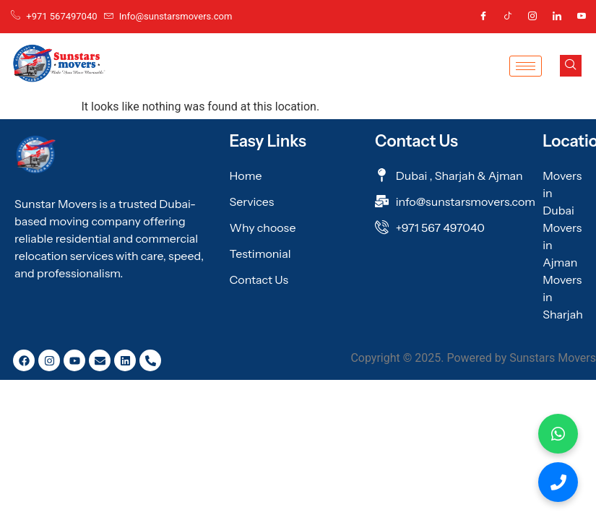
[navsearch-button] (571, 66)
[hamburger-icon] (525, 66)
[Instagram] (532, 16)
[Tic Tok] (508, 16)
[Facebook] (483, 16)
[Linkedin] (557, 16)
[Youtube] (581, 16)
